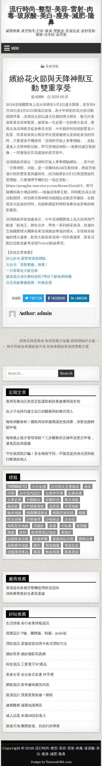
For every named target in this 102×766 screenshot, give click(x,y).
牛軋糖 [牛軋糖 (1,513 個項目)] (66, 525)
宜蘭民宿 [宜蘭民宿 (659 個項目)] (52, 499)
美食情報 (51, 66)
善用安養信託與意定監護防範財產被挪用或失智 (43, 401)
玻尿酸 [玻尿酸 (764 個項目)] (81, 525)
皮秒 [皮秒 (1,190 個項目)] (22, 532)
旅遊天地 (13, 726)
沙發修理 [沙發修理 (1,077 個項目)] (33, 519)
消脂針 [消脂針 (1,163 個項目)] (38, 525)
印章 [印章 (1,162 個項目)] (10, 493)
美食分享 (13, 674)
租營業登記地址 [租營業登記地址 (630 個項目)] (43, 532)
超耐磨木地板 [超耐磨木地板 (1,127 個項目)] (18, 545)
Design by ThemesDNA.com (51, 762)
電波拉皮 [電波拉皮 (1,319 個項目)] (71, 545)
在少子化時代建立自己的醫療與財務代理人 (39, 411)
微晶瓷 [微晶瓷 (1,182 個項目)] (12, 506)
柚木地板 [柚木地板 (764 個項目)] (14, 512)
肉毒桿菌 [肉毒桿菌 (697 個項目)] (40, 538)
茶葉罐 (39, 593)
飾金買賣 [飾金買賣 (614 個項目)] (52, 551)
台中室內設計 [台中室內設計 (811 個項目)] (30, 493)
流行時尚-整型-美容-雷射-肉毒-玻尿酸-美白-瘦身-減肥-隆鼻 (51, 15)
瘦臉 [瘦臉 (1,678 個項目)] (10, 532)
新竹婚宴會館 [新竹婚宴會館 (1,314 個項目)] (33, 506)
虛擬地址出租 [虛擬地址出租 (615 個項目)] (63, 538)
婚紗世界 (13, 654)
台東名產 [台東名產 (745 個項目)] (75, 493)
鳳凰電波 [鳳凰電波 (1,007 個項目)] (71, 551)
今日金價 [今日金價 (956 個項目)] (39, 486)
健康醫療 (13, 705)
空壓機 (32, 588)
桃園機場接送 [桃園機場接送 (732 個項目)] (37, 512)
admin (39, 96)
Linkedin (79, 298)
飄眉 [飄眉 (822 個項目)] (37, 551)
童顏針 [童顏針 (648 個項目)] (66, 532)
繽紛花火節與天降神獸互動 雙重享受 (51, 82)
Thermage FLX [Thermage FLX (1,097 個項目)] (17, 486)
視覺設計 (13, 633)
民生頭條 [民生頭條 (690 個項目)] (14, 519)
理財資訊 (13, 644)
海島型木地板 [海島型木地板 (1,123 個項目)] (18, 525)
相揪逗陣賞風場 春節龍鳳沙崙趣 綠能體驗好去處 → (59, 341)
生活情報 (13, 623)
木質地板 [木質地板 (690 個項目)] (71, 506)
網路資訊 (13, 685)
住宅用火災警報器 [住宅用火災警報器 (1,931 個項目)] (65, 486)
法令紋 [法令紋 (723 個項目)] (69, 519)
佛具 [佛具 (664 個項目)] (87, 486)
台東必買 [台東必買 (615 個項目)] (14, 499)
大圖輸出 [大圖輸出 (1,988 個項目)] (33, 499)
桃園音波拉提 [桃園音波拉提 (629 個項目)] (63, 512)
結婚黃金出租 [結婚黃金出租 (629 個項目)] (18, 538)
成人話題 (13, 716)
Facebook (56, 298)
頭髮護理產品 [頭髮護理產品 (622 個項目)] (18, 551)
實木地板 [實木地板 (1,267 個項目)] (71, 499)
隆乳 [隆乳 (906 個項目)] (37, 545)
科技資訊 (13, 664)
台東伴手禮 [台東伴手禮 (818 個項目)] (54, 493)
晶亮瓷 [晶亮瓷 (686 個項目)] (54, 506)
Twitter (33, 298)
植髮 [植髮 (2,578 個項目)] (82, 512)
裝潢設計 (13, 695)
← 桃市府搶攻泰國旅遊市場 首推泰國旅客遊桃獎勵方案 (45, 346)
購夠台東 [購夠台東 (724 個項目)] (86, 538)
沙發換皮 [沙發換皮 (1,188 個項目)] (52, 519)
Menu (15, 48)
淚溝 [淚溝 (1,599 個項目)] (52, 525)
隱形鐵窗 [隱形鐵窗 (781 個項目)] (52, 545)
